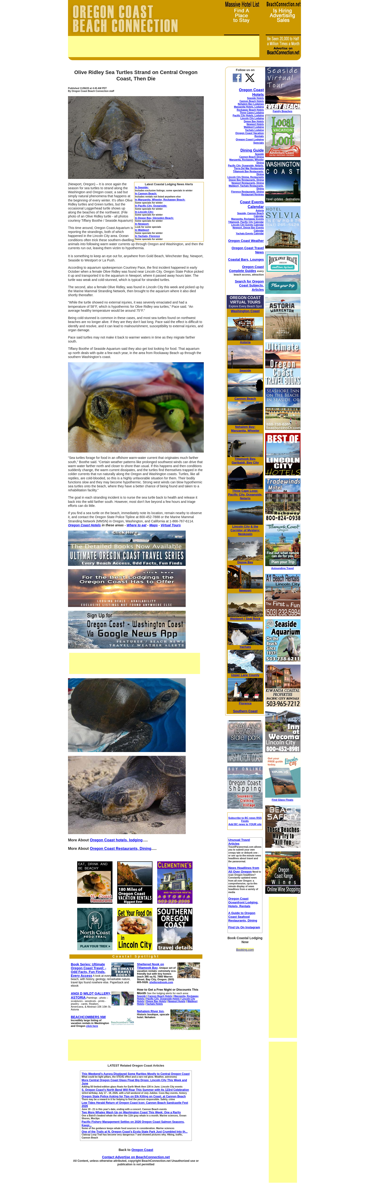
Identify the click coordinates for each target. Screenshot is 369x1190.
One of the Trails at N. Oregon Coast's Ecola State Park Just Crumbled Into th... (135, 1131)
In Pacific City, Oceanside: (151, 205)
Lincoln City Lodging (252, 118)
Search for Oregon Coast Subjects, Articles (249, 285)
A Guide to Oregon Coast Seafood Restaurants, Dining (242, 916)
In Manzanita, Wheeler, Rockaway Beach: (160, 199)
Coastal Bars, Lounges (246, 259)
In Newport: (142, 223)
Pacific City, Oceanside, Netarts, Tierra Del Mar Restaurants (246, 167)
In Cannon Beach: (146, 193)
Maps (153, 525)
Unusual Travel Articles (239, 841)
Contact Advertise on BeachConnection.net (136, 1157)
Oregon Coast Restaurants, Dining (120, 849)
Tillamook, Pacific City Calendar (246, 222)
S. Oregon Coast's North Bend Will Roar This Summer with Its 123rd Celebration (135, 1089)
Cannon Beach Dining (251, 157)
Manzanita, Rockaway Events (247, 219)
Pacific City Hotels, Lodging (248, 115)
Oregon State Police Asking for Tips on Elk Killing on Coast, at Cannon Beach (134, 1096)
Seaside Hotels (255, 98)
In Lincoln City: (144, 211)
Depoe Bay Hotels (254, 121)
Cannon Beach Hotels (252, 101)
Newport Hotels (255, 124)
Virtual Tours (171, 525)
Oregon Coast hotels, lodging (116, 840)
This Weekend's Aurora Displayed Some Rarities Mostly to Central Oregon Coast (136, 1074)
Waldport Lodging (254, 127)
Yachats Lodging (254, 130)
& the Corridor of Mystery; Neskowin (245, 530)
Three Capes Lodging (252, 112)
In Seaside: (142, 187)
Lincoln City (241, 526)
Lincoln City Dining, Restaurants (246, 177)
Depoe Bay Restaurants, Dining (246, 180)
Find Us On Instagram (244, 927)
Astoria (260, 210)
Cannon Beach (245, 398)
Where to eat (136, 525)
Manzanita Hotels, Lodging (249, 107)
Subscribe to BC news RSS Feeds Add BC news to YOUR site (245, 821)
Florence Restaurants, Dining (247, 191)
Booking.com (245, 949)
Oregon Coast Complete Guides (246, 269)
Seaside (259, 154)
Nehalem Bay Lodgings (251, 104)
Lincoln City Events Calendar (247, 225)
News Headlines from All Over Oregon (243, 869)
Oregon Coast (142, 1150)
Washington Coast (245, 311)
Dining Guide (252, 150)
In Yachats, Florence (147, 236)
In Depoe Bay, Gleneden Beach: (154, 218)
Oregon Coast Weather (246, 241)
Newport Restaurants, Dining (248, 183)
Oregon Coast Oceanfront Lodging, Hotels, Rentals (243, 902)
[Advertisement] (163, 46)
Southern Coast (245, 711)
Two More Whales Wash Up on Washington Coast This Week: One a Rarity (131, 1112)
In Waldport (142, 230)
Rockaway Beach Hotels (250, 110)
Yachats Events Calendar (250, 233)
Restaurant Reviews (252, 194)
